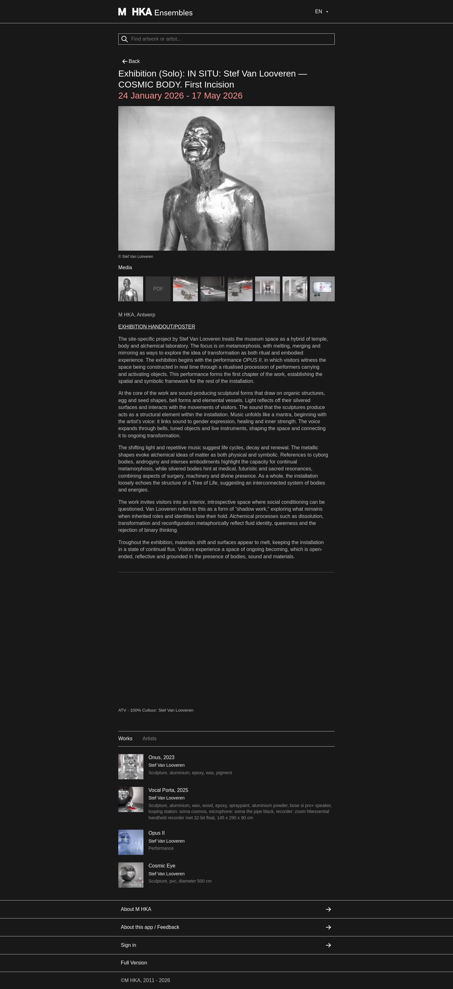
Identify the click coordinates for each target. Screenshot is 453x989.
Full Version (134, 962)
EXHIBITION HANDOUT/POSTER (156, 326)
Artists (149, 738)
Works (125, 738)
